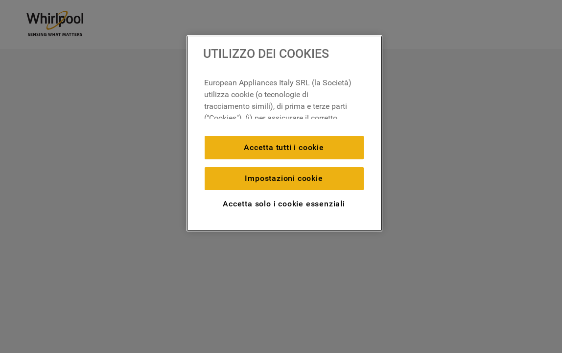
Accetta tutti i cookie (284, 147)
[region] (284, 133)
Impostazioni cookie (284, 178)
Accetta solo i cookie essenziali (284, 203)
